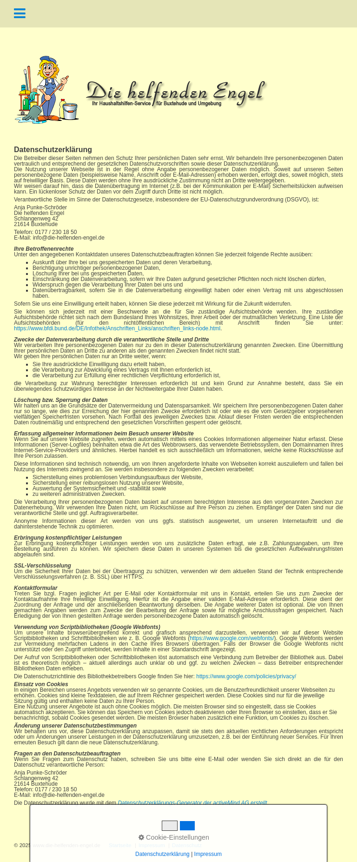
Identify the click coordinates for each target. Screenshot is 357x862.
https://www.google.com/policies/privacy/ (246, 676)
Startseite (120, 845)
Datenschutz (187, 845)
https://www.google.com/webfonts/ (232, 638)
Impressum (152, 845)
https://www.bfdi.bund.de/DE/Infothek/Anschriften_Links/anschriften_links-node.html (117, 328)
